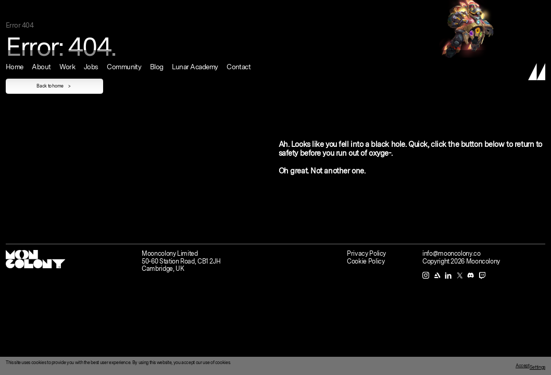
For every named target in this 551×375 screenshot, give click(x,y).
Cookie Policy (365, 261)
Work (67, 10)
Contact (239, 10)
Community (124, 10)
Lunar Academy (195, 10)
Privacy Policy (366, 253)
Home (14, 10)
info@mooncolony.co (451, 253)
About (41, 10)
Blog (157, 10)
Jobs (91, 10)
